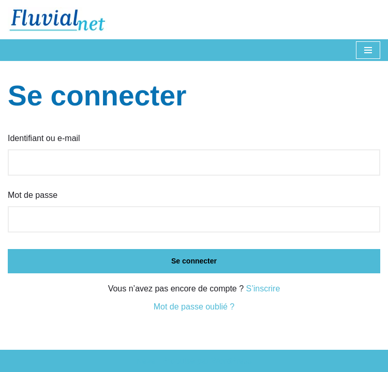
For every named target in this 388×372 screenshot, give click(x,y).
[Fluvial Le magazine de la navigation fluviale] (62, 19)
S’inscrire (263, 288)
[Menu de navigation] (368, 50)
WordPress (231, 361)
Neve (145, 361)
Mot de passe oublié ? (194, 306)
